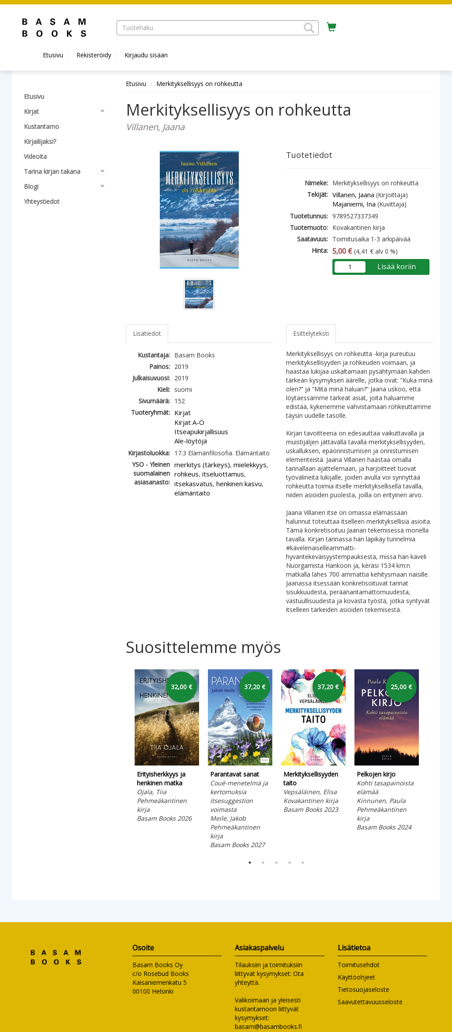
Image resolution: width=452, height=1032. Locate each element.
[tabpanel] (166, 747)
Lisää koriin (396, 266)
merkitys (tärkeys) (202, 464)
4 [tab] (289, 862)
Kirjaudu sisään (146, 55)
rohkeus (186, 473)
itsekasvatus (193, 483)
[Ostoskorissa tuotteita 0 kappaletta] (331, 27)
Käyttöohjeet (356, 977)
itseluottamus (223, 473)
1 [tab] (249, 862)
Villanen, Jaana (353, 194)
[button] (309, 28)
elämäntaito (192, 492)
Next (429, 760)
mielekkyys (250, 464)
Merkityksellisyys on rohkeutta (199, 83)
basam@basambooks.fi (268, 1026)
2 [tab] (263, 862)
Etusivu (53, 55)
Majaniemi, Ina (354, 203)
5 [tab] (302, 862)
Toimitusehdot (359, 965)
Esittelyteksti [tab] (311, 333)
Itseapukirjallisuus (201, 431)
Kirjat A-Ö (189, 422)
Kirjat (182, 412)
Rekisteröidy (93, 55)
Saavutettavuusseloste (370, 1002)
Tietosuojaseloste (363, 989)
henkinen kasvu (239, 483)
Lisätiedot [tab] (147, 333)
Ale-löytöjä (190, 440)
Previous (123, 760)
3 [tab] (276, 862)
